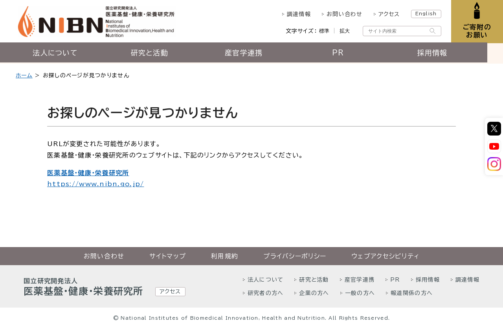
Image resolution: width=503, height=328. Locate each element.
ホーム (24, 75)
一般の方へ (360, 293)
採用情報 (440, 53)
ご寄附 (476, 31)
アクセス (388, 14)
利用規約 (224, 256)
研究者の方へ (266, 293)
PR (346, 53)
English (425, 13)
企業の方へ (314, 293)
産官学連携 (251, 53)
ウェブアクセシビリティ (385, 256)
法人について (62, 53)
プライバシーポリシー (294, 256)
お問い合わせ (343, 14)
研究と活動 (157, 53)
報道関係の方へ (412, 293)
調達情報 (298, 14)
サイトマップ (167, 256)
